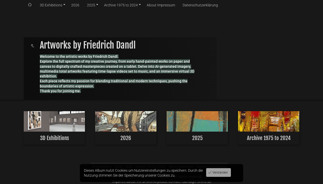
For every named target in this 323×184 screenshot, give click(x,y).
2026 (75, 5)
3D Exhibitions (51, 5)
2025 (91, 5)
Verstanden (220, 172)
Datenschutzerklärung (200, 5)
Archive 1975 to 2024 (121, 5)
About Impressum (161, 5)
